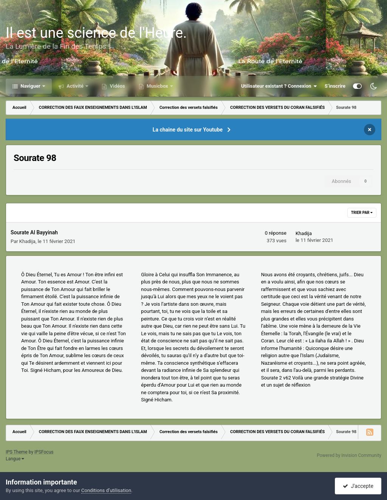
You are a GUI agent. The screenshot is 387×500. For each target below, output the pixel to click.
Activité (75, 86)
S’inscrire (335, 86)
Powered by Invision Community (349, 455)
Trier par (362, 213)
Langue (15, 458)
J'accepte (358, 486)
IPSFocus (43, 452)
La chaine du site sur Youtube (188, 130)
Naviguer (30, 86)
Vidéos (116, 86)
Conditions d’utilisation (106, 490)
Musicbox (157, 86)
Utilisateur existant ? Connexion (279, 86)
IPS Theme (17, 452)
